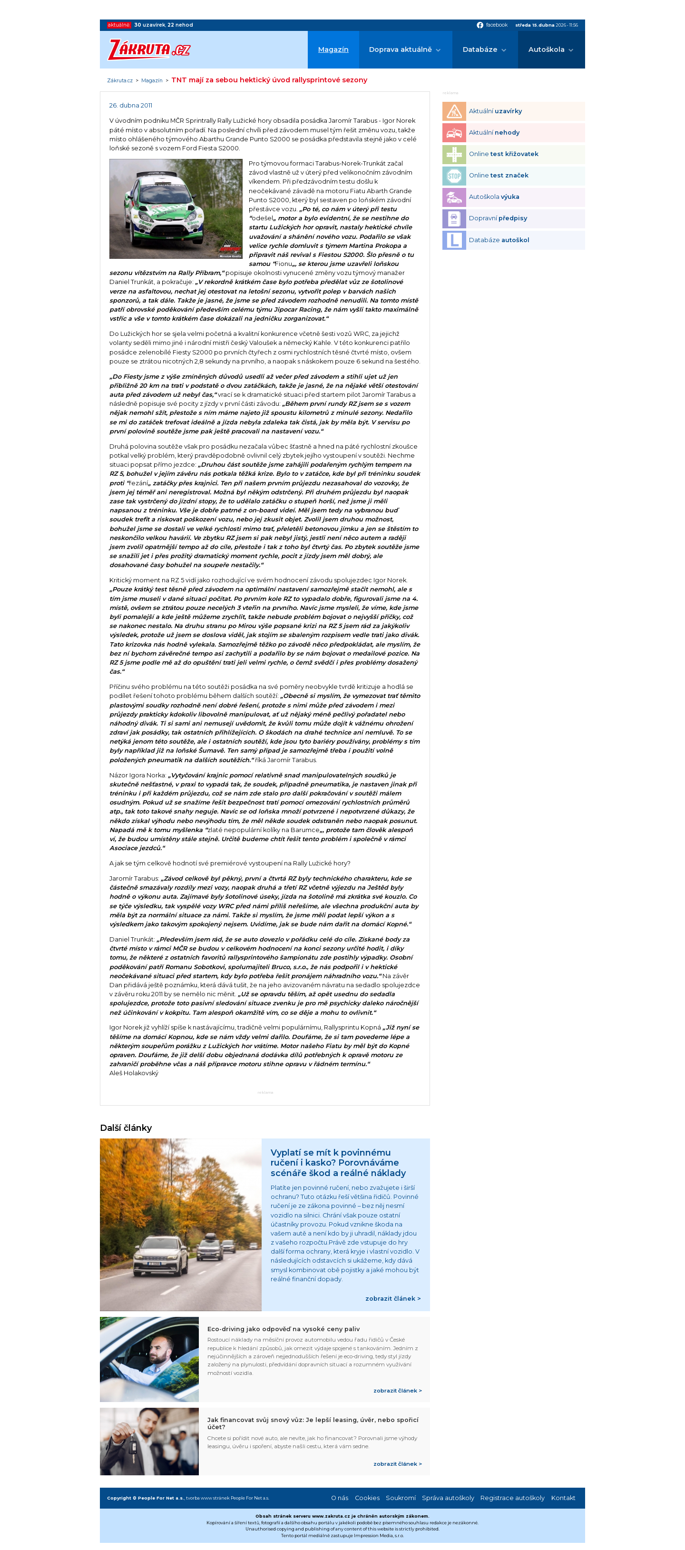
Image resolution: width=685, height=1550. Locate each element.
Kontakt (563, 1497)
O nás (339, 1497)
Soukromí (401, 1497)
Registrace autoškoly (512, 1497)
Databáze (480, 49)
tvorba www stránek (208, 1498)
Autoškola (546, 49)
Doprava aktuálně (400, 49)
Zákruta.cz (120, 80)
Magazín (333, 49)
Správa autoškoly (448, 1497)
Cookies (367, 1497)
